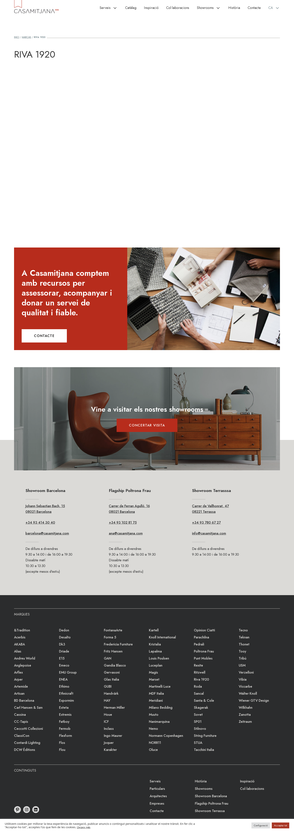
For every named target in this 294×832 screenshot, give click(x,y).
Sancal (199, 693)
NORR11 (155, 742)
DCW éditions (24, 749)
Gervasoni (112, 672)
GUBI (107, 686)
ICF (106, 721)
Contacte (254, 7)
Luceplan (155, 665)
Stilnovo (200, 728)
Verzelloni (246, 672)
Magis (153, 672)
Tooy (242, 651)
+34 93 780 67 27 (206, 522)
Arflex (18, 672)
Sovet (198, 714)
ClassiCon (21, 735)
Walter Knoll (248, 693)
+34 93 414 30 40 (40, 522)
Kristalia (155, 644)
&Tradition (22, 630)
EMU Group (68, 672)
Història (234, 7)
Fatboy (64, 721)
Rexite (198, 665)
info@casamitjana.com (209, 533)
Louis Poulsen (159, 658)
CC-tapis (21, 721)
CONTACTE (44, 335)
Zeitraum (245, 721)
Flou (62, 749)
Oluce (153, 749)
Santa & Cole (204, 700)
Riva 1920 (201, 679)
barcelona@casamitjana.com (47, 533)
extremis (65, 714)
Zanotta (245, 714)
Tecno (243, 630)
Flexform (65, 735)
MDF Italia (156, 693)
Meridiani (156, 700)
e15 (62, 658)
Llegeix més (83, 827)
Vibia (243, 679)
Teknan (244, 637)
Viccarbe (245, 686)
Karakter (110, 749)
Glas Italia (111, 679)
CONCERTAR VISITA (147, 425)
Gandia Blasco (115, 665)
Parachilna (201, 637)
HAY (107, 700)
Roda (198, 686)
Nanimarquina (159, 721)
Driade (64, 651)
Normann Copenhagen (166, 735)
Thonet (244, 644)
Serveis (110, 8)
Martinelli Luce (160, 686)
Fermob (64, 728)
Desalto (65, 637)
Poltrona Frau (204, 651)
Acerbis (19, 637)
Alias (17, 651)
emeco (64, 665)
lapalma (155, 651)
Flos (62, 742)
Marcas (26, 37)
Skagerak (201, 707)
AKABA (19, 644)
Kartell (154, 630)
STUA (198, 742)
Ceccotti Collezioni (28, 728)
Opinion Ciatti (204, 630)
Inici (16, 37)
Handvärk (111, 693)
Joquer (109, 742)
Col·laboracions (177, 7)
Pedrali (199, 644)
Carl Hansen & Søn (28, 707)
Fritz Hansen (113, 651)
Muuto (153, 714)
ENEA (63, 679)
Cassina (20, 714)
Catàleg (130, 7)
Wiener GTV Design (254, 700)
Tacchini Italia (204, 749)
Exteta (64, 707)
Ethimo (64, 686)
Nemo (153, 728)
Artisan (19, 693)
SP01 (198, 721)
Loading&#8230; (147, 147)
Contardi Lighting (27, 742)
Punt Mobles (203, 658)
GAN (107, 658)
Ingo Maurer (113, 735)
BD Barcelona (24, 700)
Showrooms (210, 8)
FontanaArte (113, 630)
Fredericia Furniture (118, 644)
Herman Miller (114, 707)
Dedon (64, 630)
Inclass (109, 728)
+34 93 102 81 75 (123, 522)
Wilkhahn (245, 707)
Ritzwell (199, 672)
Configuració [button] (261, 825)
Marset (154, 679)
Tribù (242, 658)
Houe (108, 714)
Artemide (21, 686)
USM (242, 665)
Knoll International (162, 637)
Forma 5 (110, 637)
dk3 (62, 644)
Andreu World (24, 658)
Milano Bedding (160, 707)
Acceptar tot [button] (280, 825)
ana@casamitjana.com (126, 533)
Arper (18, 679)
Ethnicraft (66, 693)
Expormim (66, 700)
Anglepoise (22, 665)
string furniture (205, 735)
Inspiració (151, 7)
